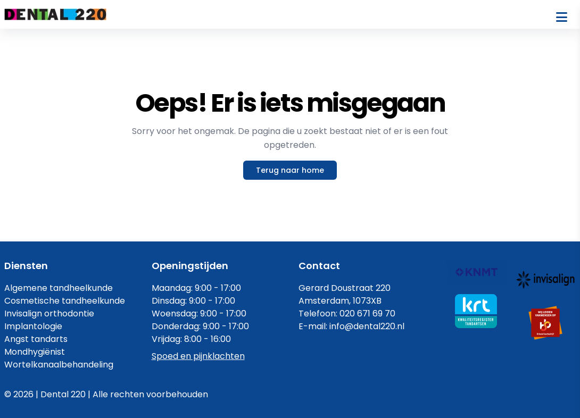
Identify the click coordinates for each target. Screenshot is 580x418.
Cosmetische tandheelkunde (64, 301)
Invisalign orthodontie (49, 313)
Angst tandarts (36, 339)
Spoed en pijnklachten (198, 356)
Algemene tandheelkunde (58, 288)
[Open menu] (561, 17)
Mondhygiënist (34, 352)
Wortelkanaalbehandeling (58, 364)
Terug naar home (290, 170)
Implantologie (33, 326)
